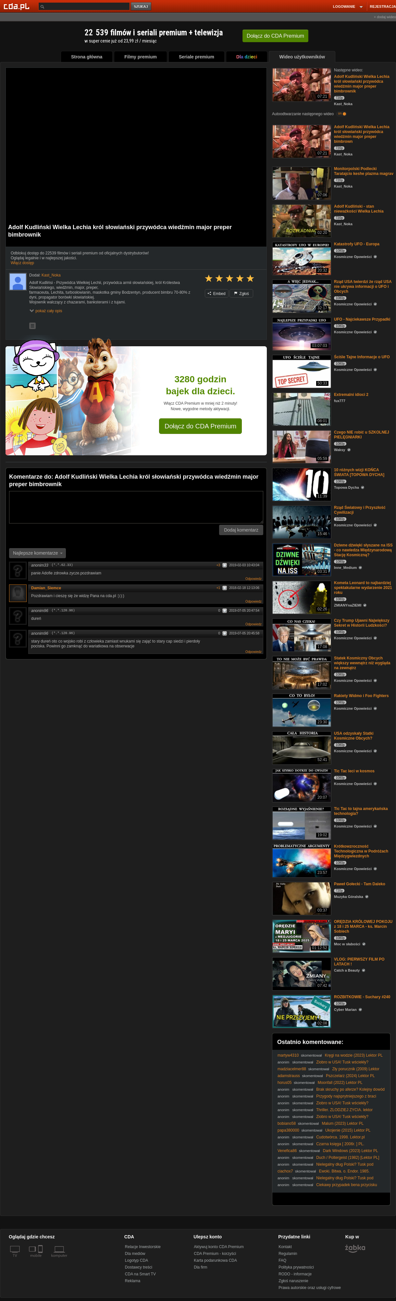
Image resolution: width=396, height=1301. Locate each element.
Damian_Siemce (46, 588)
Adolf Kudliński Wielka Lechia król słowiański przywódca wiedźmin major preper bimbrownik (362, 83)
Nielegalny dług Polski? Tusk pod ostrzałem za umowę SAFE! (325, 1167)
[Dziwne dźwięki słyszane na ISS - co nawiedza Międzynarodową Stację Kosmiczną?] (301, 559)
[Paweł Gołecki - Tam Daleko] (301, 898)
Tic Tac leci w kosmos (354, 771)
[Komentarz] (136, 507)
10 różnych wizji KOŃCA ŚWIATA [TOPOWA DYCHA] (359, 472)
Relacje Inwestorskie (143, 1247)
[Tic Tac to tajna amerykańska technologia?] (301, 822)
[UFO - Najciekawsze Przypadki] (301, 333)
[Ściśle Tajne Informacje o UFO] (301, 371)
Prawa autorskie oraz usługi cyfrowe (309, 1287)
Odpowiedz (253, 579)
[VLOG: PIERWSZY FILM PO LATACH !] (301, 973)
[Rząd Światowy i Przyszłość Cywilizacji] (301, 521)
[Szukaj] (84, 6)
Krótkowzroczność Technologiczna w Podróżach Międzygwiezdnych (361, 851)
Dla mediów (135, 1253)
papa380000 (288, 1130)
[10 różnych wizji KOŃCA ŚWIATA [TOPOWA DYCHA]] (301, 484)
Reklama (132, 1281)
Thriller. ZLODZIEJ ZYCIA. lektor (344, 1110)
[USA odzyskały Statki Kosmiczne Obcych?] (301, 747)
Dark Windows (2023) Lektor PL (350, 1150)
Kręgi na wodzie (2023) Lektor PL (354, 1055)
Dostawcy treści (138, 1267)
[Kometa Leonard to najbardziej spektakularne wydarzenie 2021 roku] (301, 597)
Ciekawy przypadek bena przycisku (346, 1185)
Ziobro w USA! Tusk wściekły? (342, 1062)
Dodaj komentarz (241, 530)
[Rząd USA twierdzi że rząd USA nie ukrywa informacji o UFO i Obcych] (301, 295)
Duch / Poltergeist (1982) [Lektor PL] (347, 1157)
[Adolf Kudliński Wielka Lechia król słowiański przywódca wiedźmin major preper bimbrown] (301, 141)
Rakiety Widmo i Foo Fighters (361, 695)
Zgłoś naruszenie (293, 1281)
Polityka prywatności (296, 1267)
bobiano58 (287, 1123)
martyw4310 (288, 1055)
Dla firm (200, 1267)
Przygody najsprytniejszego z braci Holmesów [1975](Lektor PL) (327, 1098)
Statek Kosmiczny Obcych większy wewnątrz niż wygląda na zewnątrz (362, 663)
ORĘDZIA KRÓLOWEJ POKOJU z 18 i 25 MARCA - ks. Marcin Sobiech (363, 926)
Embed (216, 293)
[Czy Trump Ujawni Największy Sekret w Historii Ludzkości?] (301, 634)
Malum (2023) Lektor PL (343, 1123)
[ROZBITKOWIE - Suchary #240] (301, 1011)
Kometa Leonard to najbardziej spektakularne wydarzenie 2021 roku (363, 588)
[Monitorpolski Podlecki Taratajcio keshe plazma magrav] (301, 182)
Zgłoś (241, 293)
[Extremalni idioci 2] (301, 408)
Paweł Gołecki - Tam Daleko (359, 884)
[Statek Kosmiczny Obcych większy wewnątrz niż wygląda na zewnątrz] (301, 672)
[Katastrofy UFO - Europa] (301, 258)
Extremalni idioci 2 (351, 394)
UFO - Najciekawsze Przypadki (362, 319)
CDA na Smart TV (140, 1274)
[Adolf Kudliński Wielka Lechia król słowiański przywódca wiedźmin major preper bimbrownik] (301, 84)
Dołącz (275, 36)
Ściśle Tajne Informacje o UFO (362, 357)
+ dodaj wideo (385, 17)
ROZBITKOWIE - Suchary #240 (362, 997)
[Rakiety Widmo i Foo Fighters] (301, 709)
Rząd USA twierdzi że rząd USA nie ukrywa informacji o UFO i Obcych (362, 286)
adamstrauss (289, 1076)
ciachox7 (285, 1171)
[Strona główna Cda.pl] (17, 6)
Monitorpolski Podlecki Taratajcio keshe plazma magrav (363, 171)
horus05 (284, 1082)
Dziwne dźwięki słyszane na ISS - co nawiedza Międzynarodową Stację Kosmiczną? (363, 550)
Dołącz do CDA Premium (200, 426)
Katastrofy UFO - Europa (356, 244)
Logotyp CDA (136, 1260)
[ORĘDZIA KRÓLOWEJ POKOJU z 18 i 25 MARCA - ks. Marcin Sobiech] (301, 935)
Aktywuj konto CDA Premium (218, 1247)
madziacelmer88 (292, 1069)
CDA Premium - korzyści (215, 1253)
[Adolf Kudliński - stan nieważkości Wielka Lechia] (301, 220)
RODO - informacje (295, 1274)
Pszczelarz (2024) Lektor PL (350, 1076)
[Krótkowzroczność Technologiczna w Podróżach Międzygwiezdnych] (301, 860)
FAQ (282, 1260)
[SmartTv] (41, 1259)
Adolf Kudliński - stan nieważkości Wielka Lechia (359, 209)
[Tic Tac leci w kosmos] (301, 785)
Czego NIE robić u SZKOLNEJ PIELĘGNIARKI (361, 434)
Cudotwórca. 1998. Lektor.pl (340, 1137)
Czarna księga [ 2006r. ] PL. (340, 1144)
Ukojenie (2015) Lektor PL (347, 1130)
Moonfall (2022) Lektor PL (340, 1082)
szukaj (141, 6)
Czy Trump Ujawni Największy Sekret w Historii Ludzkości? (362, 623)
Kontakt (285, 1247)
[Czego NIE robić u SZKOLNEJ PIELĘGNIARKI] (301, 446)
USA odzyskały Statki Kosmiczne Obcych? (354, 736)
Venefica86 (287, 1150)
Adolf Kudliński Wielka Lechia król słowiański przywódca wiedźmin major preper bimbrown (362, 134)
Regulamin (287, 1253)
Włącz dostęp (22, 263)
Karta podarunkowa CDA (215, 1260)
